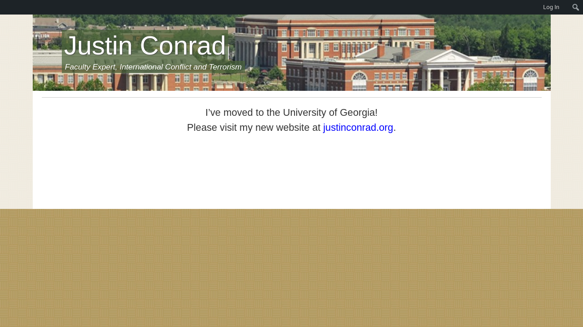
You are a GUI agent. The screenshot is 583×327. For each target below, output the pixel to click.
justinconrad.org (358, 127)
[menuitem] (4, 7)
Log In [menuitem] (551, 7)
